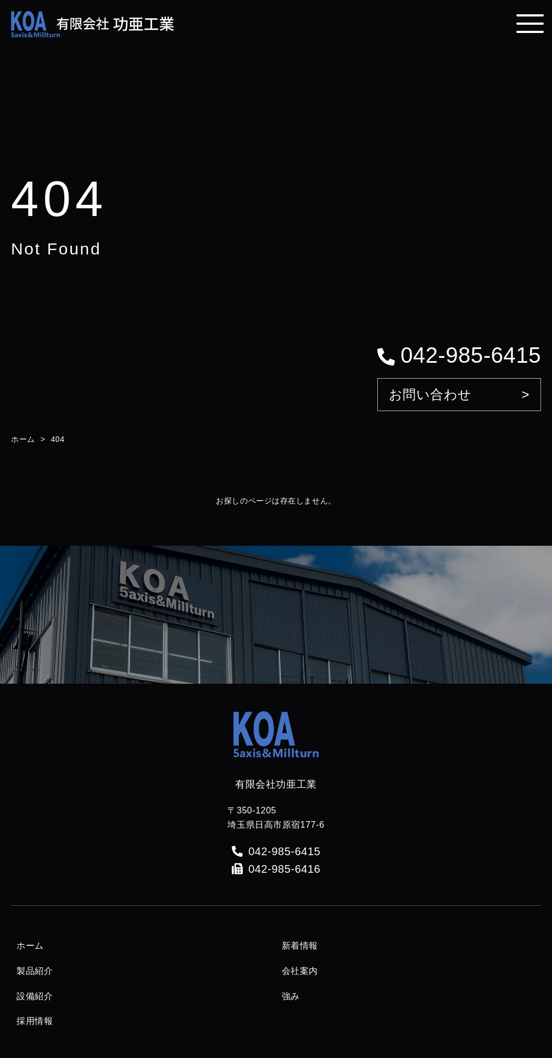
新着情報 (300, 945)
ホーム (23, 439)
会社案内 (300, 971)
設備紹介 (34, 996)
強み (291, 996)
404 (57, 439)
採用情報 (34, 1021)
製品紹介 (34, 971)
